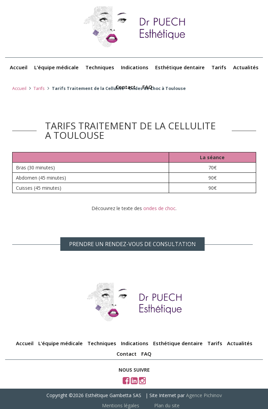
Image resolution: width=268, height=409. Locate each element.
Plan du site (167, 405)
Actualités (246, 67)
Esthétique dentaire (180, 67)
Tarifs (218, 67)
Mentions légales (120, 405)
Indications (134, 67)
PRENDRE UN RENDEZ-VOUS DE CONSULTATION (132, 244)
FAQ (147, 86)
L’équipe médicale (56, 67)
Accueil (18, 67)
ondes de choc (159, 208)
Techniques (99, 67)
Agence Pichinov (204, 395)
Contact (126, 86)
